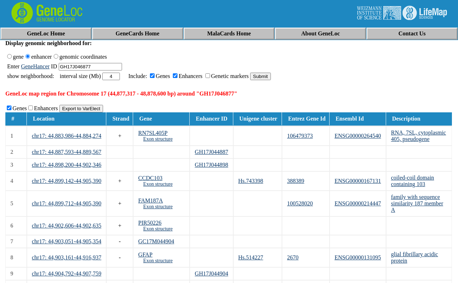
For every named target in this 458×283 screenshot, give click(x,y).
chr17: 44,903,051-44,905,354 (66, 241)
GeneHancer (35, 66)
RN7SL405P (152, 133)
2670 (292, 257)
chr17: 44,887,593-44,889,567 (66, 152)
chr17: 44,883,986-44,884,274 (66, 136)
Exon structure (157, 139)
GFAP (145, 255)
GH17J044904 (211, 273)
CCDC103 (150, 178)
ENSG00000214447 (358, 203)
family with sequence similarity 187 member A (417, 203)
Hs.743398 (250, 181)
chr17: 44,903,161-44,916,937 (66, 257)
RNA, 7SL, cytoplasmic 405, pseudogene (418, 136)
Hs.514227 (250, 257)
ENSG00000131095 (358, 257)
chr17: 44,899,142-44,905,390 (66, 181)
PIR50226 (149, 223)
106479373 (300, 136)
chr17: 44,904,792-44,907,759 (66, 273)
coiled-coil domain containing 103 (412, 181)
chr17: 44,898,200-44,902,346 (66, 165)
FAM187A (150, 200)
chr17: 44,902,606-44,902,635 (66, 226)
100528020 (300, 203)
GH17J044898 (211, 165)
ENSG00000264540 (358, 136)
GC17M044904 (156, 241)
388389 (295, 181)
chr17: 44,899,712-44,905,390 (66, 203)
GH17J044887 (211, 152)
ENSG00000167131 (358, 181)
